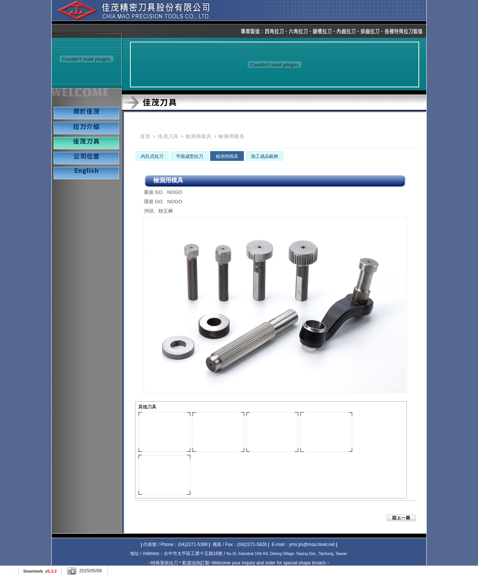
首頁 (145, 136)
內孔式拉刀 (152, 156)
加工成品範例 (264, 156)
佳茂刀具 (168, 136)
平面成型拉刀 (189, 156)
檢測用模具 (198, 136)
